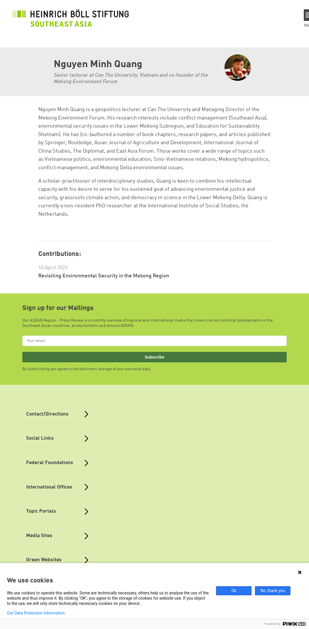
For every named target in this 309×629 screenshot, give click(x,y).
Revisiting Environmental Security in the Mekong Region (103, 276)
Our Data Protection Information (36, 613)
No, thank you (273, 590)
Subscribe (154, 357)
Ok (233, 590)
